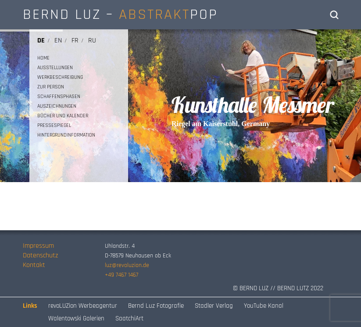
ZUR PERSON (50, 87)
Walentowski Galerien (76, 318)
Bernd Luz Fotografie (156, 306)
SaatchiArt (129, 318)
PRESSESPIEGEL (54, 125)
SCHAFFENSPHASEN (58, 96)
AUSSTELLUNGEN (55, 67)
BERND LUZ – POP (120, 14)
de (41, 40)
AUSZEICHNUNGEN (56, 106)
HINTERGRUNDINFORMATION (66, 135)
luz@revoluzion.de (127, 265)
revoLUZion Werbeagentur (82, 306)
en (58, 40)
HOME (43, 58)
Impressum (38, 245)
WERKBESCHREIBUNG (60, 77)
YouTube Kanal (263, 306)
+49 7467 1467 (121, 275)
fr (75, 40)
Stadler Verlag (214, 306)
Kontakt (34, 265)
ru (92, 40)
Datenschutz (40, 255)
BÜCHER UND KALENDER (62, 116)
